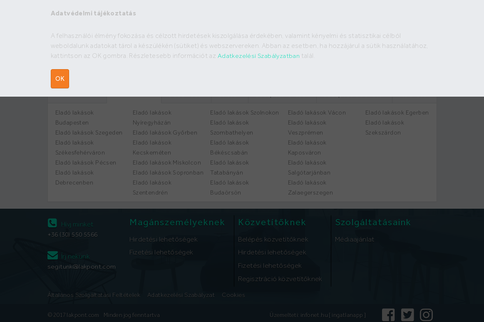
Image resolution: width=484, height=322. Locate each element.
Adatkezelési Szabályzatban (259, 56)
